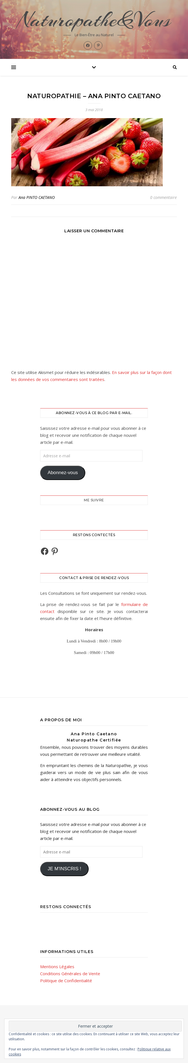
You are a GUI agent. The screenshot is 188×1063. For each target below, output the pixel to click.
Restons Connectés (65, 906)
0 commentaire (163, 197)
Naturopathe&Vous (94, 20)
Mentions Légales (57, 966)
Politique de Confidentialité (66, 980)
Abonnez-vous (63, 472)
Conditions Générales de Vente (70, 973)
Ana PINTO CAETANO (37, 197)
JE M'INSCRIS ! (64, 868)
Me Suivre (94, 500)
